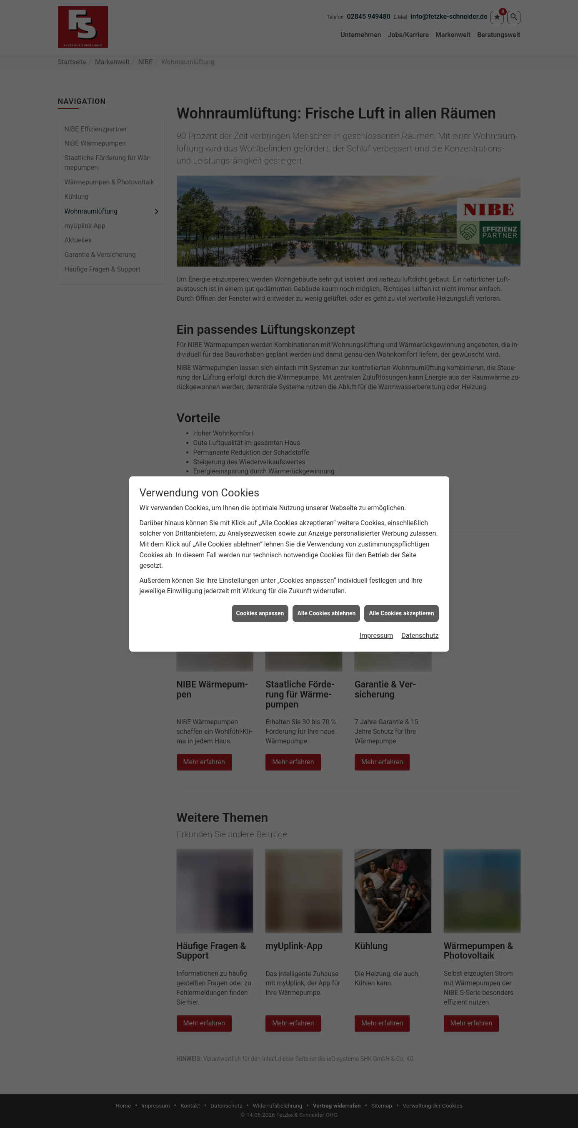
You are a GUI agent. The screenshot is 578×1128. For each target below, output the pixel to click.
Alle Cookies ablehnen (326, 597)
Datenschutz (419, 619)
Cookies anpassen (260, 597)
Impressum (376, 619)
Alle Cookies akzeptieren (401, 597)
